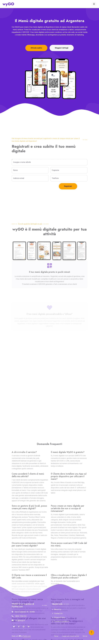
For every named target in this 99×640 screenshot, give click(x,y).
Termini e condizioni (61, 621)
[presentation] (28, 187)
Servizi (85, 636)
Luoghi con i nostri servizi (70, 636)
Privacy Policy (59, 617)
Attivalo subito (36, 48)
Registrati (68, 186)
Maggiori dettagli (61, 48)
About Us (57, 609)
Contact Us (58, 613)
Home (56, 636)
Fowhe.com (27, 636)
